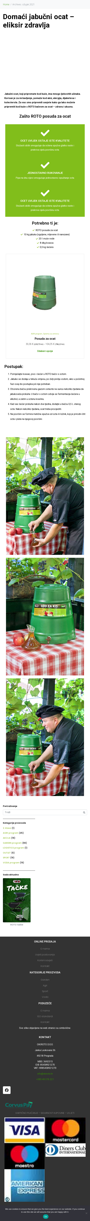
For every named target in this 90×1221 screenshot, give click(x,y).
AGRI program (36, 334)
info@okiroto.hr (45, 1073)
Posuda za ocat (45, 338)
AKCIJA (7, 837)
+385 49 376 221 (45, 1079)
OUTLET (7, 852)
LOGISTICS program (13, 847)
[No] (86, 1213)
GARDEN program (12, 842)
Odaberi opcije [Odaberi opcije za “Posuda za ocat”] (45, 351)
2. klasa (7, 828)
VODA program (11, 862)
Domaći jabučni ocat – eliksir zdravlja (38, 20)
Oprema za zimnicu (51, 334)
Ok (45, 1217)
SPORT (6, 857)
